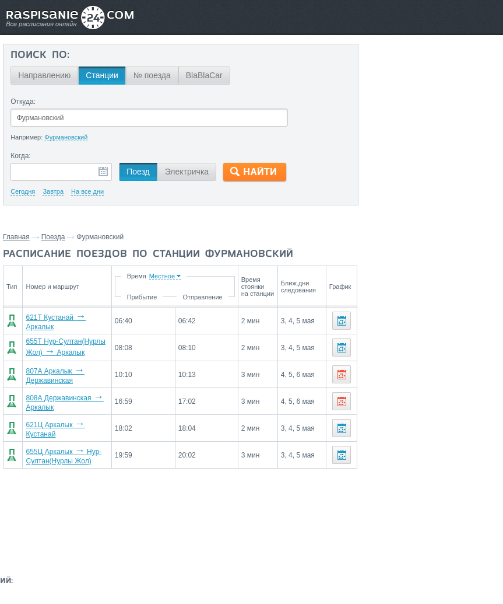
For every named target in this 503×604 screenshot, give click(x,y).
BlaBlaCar (204, 75)
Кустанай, (440, 112)
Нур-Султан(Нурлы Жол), (447, 94)
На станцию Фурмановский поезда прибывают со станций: (427, 144)
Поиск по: (39, 55)
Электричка (187, 171)
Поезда (53, 237)
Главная (16, 237)
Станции (102, 75)
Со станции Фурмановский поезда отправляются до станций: (426, 67)
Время (153, 276)
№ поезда (152, 75)
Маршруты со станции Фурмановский (423, 215)
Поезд (138, 171)
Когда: (20, 156)
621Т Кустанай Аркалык (69, 320)
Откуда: (23, 101)
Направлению (44, 75)
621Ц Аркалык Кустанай (69, 425)
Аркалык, (380, 94)
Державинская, (391, 112)
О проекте (304, 531)
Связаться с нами (248, 531)
